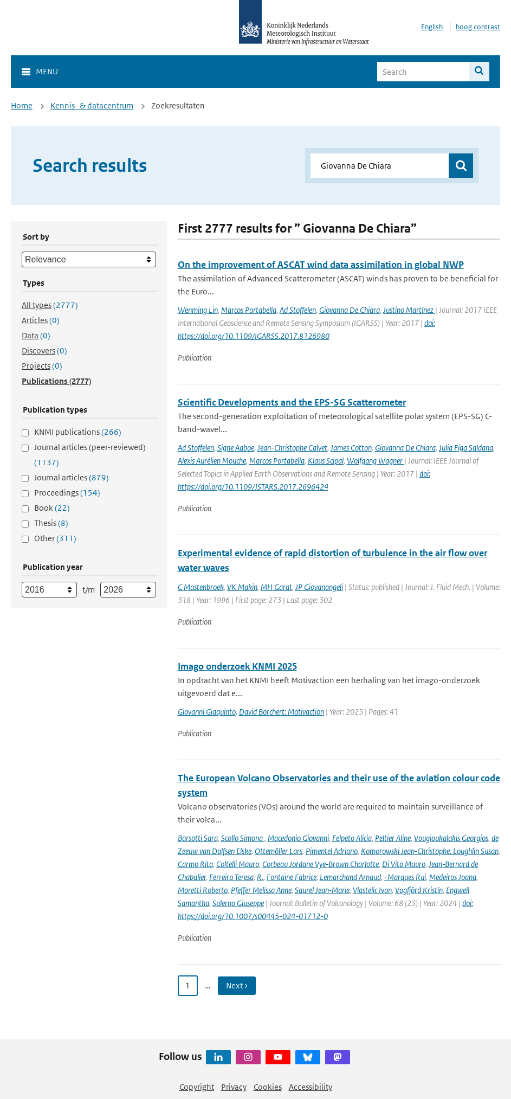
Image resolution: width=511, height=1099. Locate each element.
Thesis (51, 523)
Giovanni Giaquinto (207, 711)
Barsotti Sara (198, 838)
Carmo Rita (195, 864)
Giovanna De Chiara (349, 310)
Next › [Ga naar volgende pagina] (237, 985)
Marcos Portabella (248, 310)
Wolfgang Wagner (375, 460)
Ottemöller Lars (278, 851)
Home (22, 105)
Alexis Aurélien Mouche (212, 460)
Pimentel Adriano (332, 851)
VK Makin (242, 587)
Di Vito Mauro (403, 864)
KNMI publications (77, 432)
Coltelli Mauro (237, 864)
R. (260, 877)
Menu (47, 71)
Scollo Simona (242, 838)
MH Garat (276, 587)
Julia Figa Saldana (466, 447)
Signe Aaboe (235, 447)
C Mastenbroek (201, 587)
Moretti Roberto (203, 890)
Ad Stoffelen (298, 310)
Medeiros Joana (452, 877)
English (432, 26)
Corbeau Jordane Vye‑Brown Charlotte (320, 864)
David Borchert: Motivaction (281, 711)
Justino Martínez (409, 310)
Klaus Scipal (326, 460)
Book (52, 508)
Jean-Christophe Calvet (292, 447)
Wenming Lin (198, 310)
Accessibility (310, 1087)
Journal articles (71, 477)
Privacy (234, 1087)
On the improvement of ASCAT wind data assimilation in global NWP (321, 265)
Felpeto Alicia (352, 838)
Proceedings (67, 492)
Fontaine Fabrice (291, 877)
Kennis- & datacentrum (91, 105)
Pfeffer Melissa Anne (261, 890)
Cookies (268, 1087)
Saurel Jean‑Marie (322, 890)
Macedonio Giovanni (298, 838)
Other (55, 538)
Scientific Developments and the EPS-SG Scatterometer (292, 402)
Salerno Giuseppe (238, 903)
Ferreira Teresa (231, 877)
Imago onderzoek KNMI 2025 (237, 666)
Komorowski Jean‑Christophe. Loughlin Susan (430, 851)
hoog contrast (478, 26)
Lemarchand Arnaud (350, 877)
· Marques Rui (405, 877)
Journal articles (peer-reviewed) (90, 454)
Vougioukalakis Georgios (451, 838)
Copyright (196, 1087)
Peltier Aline (393, 838)
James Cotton (351, 447)
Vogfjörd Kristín (419, 890)
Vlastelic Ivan (372, 890)
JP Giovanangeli (319, 587)
